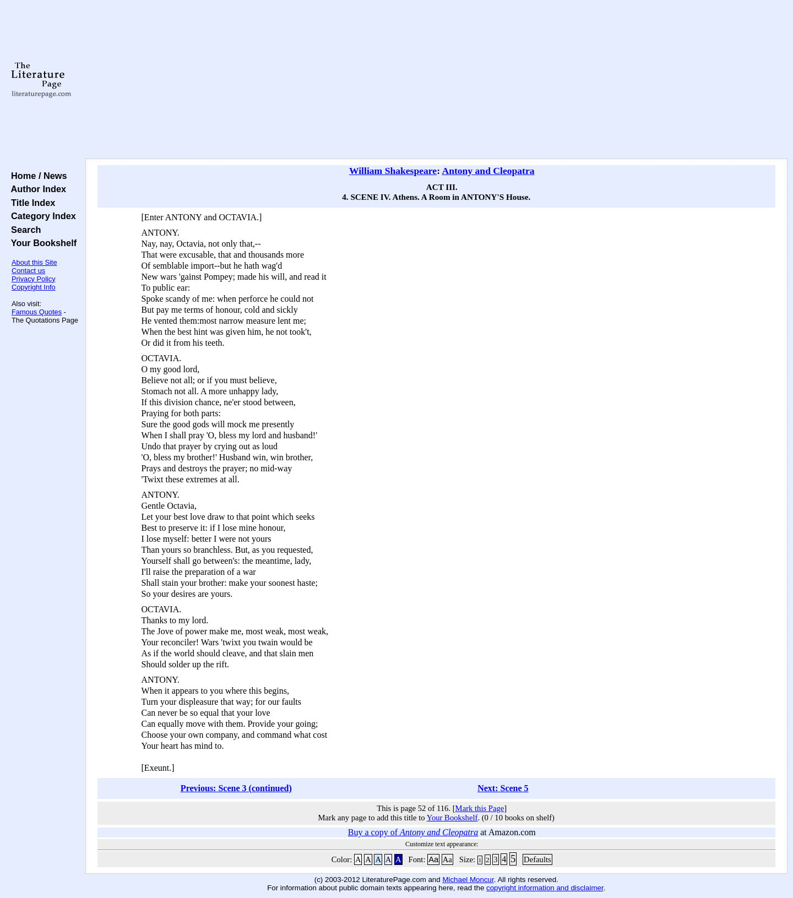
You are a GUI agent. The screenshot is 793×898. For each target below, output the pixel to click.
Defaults (537, 859)
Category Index (41, 216)
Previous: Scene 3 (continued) (236, 788)
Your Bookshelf (41, 243)
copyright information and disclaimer (545, 888)
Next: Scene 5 (502, 788)
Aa (433, 859)
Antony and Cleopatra (488, 170)
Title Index (30, 203)
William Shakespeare (393, 170)
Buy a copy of (413, 832)
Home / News (36, 176)
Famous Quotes (37, 312)
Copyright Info (34, 287)
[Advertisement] (436, 80)
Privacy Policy (34, 279)
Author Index (36, 189)
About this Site (34, 262)
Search (23, 230)
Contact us (28, 270)
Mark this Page (479, 808)
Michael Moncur (467, 879)
